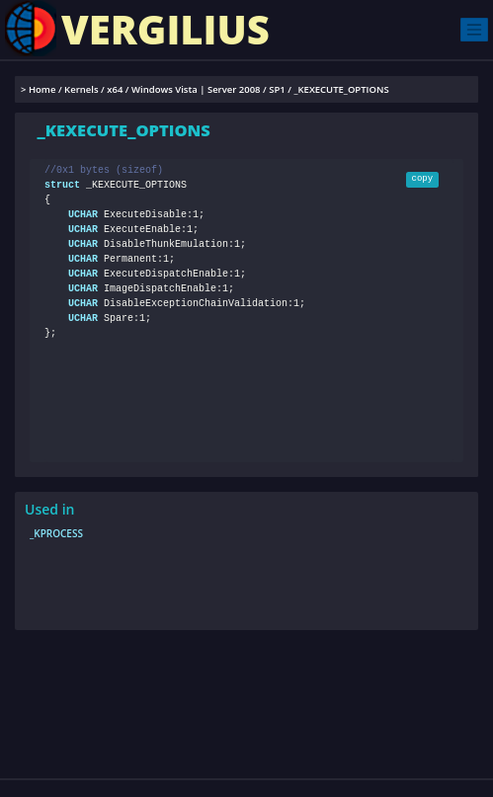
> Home (38, 89)
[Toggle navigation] (474, 29)
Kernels (81, 89)
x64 (115, 89)
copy (423, 179)
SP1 (277, 89)
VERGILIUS (137, 28)
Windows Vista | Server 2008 (195, 89)
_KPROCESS (56, 533)
